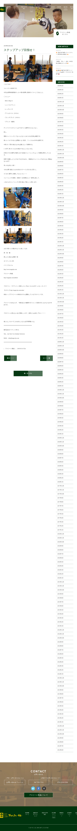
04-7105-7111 (39, 782)
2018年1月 (60, 482)
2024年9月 (60, 162)
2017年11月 (60, 490)
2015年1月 (60, 626)
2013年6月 (60, 702)
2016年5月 (60, 562)
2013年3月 (60, 714)
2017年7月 (60, 506)
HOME (13, 7)
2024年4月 (60, 182)
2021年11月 (60, 298)
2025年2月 (60, 142)
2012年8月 (60, 742)
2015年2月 (60, 622)
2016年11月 (60, 538)
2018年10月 (60, 446)
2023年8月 (60, 214)
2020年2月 (60, 382)
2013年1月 (60, 722)
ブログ (13, 34)
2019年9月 (60, 402)
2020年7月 (60, 362)
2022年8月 (60, 262)
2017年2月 (60, 526)
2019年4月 (60, 422)
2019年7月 (60, 410)
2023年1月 (60, 242)
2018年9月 (60, 450)
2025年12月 (60, 102)
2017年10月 (60, 494)
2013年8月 (60, 694)
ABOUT (20, 8)
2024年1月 (60, 194)
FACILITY (28, 7)
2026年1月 (60, 98)
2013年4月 (60, 710)
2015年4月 (60, 614)
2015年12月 (60, 582)
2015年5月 (60, 610)
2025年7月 (60, 122)
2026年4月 (60, 86)
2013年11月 (60, 682)
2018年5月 (60, 466)
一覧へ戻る (28, 373)
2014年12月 (60, 630)
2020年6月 (60, 366)
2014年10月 (60, 638)
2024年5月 (60, 178)
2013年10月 (60, 686)
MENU (42, 8)
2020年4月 (60, 374)
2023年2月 (60, 238)
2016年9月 (60, 546)
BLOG (70, 7)
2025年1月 (60, 146)
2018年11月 (60, 442)
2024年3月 (60, 186)
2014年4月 (60, 662)
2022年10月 (60, 254)
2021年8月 (60, 310)
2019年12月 (60, 390)
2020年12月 (60, 342)
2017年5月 (60, 514)
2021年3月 (60, 330)
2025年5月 (60, 130)
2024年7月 (60, 170)
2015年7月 (60, 602)
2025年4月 (60, 134)
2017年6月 (60, 510)
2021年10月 (60, 302)
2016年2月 (60, 574)
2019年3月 (60, 426)
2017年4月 (60, 518)
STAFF (49, 8)
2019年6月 (60, 414)
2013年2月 (60, 718)
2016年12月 (60, 534)
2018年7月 (60, 458)
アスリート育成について (38, 795)
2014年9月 (60, 642)
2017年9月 (60, 498)
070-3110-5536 (62, 782)
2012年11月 (60, 730)
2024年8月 (60, 166)
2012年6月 (60, 750)
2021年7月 (60, 314)
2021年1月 (60, 338)
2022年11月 (60, 250)
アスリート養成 (9, 348)
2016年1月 (60, 578)
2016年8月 (60, 550)
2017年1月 (60, 530)
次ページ (46, 358)
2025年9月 (60, 114)
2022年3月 (60, 282)
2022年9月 (60, 258)
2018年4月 (60, 470)
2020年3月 (60, 378)
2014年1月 (60, 674)
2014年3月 (60, 666)
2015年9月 (60, 594)
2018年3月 (60, 474)
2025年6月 (60, 126)
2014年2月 (60, 670)
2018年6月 (60, 462)
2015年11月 (60, 586)
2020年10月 (60, 350)
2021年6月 (60, 318)
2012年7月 (60, 746)
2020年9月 (60, 354)
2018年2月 (60, 478)
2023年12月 (60, 198)
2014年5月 (60, 658)
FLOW (36, 9)
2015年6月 (60, 606)
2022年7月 (60, 266)
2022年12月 (60, 246)
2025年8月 (60, 118)
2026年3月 (60, 90)
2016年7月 (60, 554)
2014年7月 (60, 650)
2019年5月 (60, 418)
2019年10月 (60, 398)
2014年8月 (60, 646)
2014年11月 (60, 634)
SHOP (64, 8)
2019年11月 (60, 394)
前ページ (10, 358)
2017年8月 (60, 502)
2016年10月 (60, 542)
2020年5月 (60, 370)
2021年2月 (60, 334)
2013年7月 (60, 698)
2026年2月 (60, 94)
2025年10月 (60, 110)
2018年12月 (60, 438)
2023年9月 (60, 210)
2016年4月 (60, 566)
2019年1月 (60, 434)
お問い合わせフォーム (14, 782)
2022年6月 (60, 270)
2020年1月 (60, 386)
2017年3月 (60, 522)
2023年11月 (60, 202)
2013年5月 (60, 706)
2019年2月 (60, 430)
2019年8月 (60, 406)
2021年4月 (60, 326)
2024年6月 (60, 174)
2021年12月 (60, 294)
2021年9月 (60, 306)
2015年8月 (60, 598)
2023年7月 (60, 218)
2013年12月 (60, 678)
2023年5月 (60, 226)
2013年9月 (60, 690)
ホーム (8, 34)
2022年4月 (60, 278)
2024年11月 (60, 154)
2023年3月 (60, 234)
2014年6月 (60, 654)
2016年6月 (60, 558)
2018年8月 (60, 454)
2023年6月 (60, 222)
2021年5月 (60, 322)
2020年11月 (60, 346)
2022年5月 (60, 274)
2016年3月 (60, 570)
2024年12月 (60, 150)
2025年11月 (60, 106)
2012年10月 (60, 734)
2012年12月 (60, 726)
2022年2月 (60, 286)
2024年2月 (60, 190)
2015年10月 (60, 590)
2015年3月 (60, 618)
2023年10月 (60, 206)
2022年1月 (60, 290)
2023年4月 (60, 230)
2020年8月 (60, 358)
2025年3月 (60, 138)
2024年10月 (60, 158)
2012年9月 (60, 738)
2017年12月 (60, 486)
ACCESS (56, 7)
